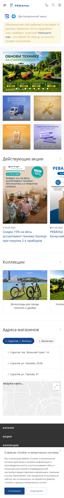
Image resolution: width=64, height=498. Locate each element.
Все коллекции (60, 262)
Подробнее (36, 491)
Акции (7, 436)
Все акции (60, 158)
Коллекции (11, 445)
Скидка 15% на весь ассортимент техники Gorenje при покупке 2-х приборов (25, 236)
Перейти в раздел (60, 330)
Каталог (8, 427)
